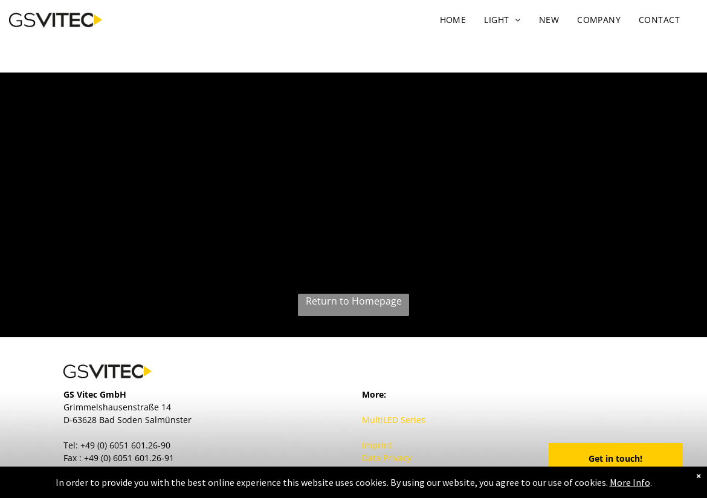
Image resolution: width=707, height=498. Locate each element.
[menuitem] (453, 19)
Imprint (377, 445)
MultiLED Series (393, 419)
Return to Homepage (354, 301)
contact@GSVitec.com (129, 470)
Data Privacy (387, 458)
